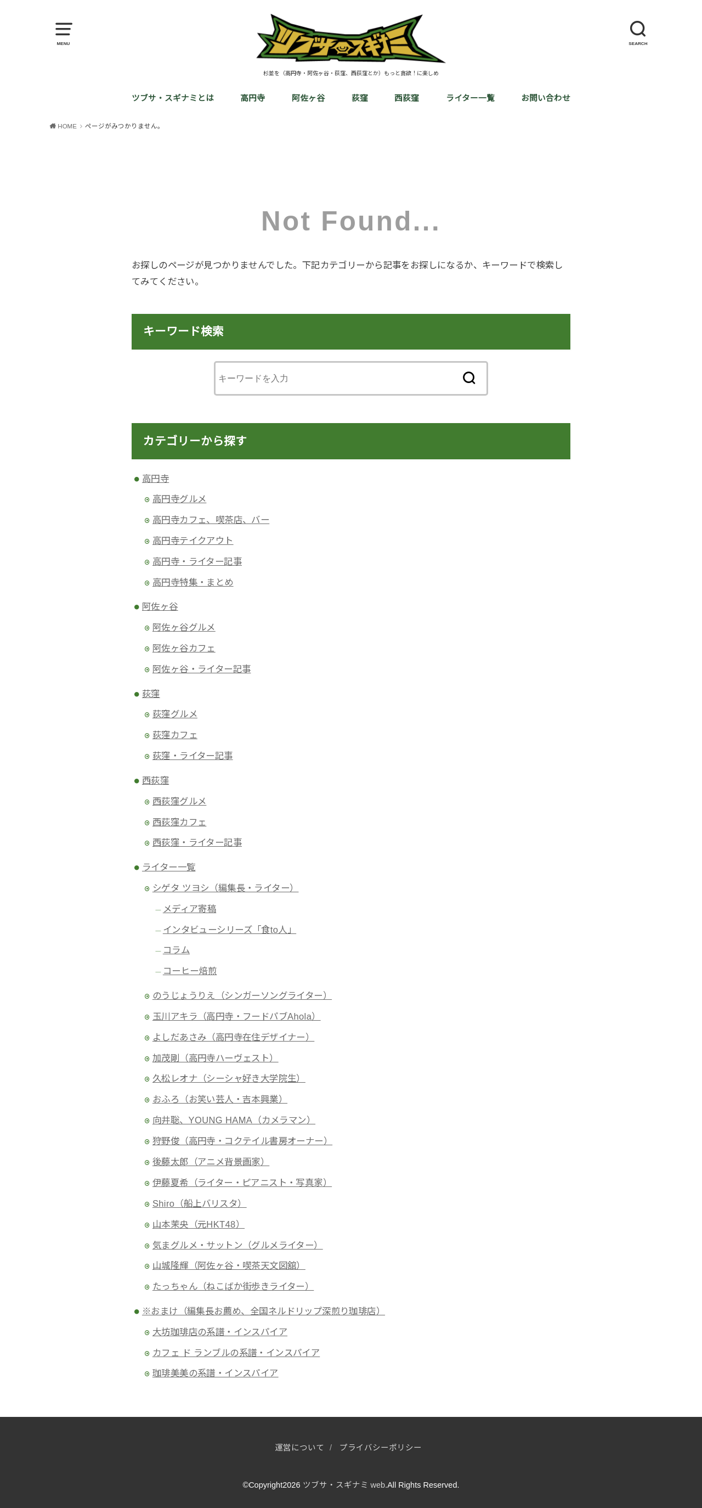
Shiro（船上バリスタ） (199, 1203)
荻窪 (360, 98)
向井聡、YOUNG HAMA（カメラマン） (233, 1120)
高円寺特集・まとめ (193, 582)
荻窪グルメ (174, 714)
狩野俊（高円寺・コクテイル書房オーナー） (242, 1141)
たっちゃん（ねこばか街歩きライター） (233, 1286)
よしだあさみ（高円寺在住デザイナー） (233, 1037)
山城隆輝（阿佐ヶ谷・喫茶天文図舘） (228, 1265)
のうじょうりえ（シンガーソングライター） (242, 995)
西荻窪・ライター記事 (197, 842)
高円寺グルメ (179, 499)
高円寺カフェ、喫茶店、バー (210, 520)
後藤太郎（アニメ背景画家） (210, 1162)
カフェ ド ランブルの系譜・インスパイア (236, 1353)
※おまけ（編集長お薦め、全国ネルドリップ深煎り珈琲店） (263, 1311)
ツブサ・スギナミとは (173, 98)
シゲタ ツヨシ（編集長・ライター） (225, 888)
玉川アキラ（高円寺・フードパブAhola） (236, 1016)
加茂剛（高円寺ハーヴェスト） (215, 1058)
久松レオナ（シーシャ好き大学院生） (228, 1078)
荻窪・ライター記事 (192, 756)
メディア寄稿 (189, 909)
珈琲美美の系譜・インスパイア (215, 1373)
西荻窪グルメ (179, 801)
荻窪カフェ (174, 735)
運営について (299, 1447)
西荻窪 (406, 98)
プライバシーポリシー (380, 1447)
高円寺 (252, 98)
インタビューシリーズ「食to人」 (229, 930)
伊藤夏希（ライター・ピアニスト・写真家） (242, 1183)
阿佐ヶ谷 (308, 98)
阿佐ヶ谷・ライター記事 (201, 669)
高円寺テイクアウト (193, 540)
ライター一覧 (470, 98)
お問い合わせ (545, 98)
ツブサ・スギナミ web (344, 1485)
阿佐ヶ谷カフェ (184, 648)
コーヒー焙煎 (190, 971)
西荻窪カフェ (179, 822)
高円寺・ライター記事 (197, 561)
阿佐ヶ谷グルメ (184, 627)
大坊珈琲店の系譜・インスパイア (219, 1332)
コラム (176, 950)
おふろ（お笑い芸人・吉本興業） (219, 1099)
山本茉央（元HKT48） (198, 1224)
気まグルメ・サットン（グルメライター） (237, 1245)
